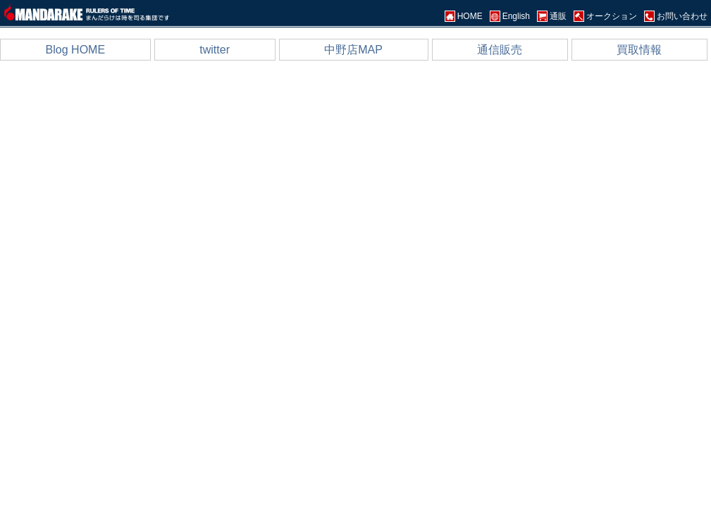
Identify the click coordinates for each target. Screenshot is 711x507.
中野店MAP (353, 50)
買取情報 (639, 50)
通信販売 (499, 50)
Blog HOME (75, 50)
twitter (214, 50)
